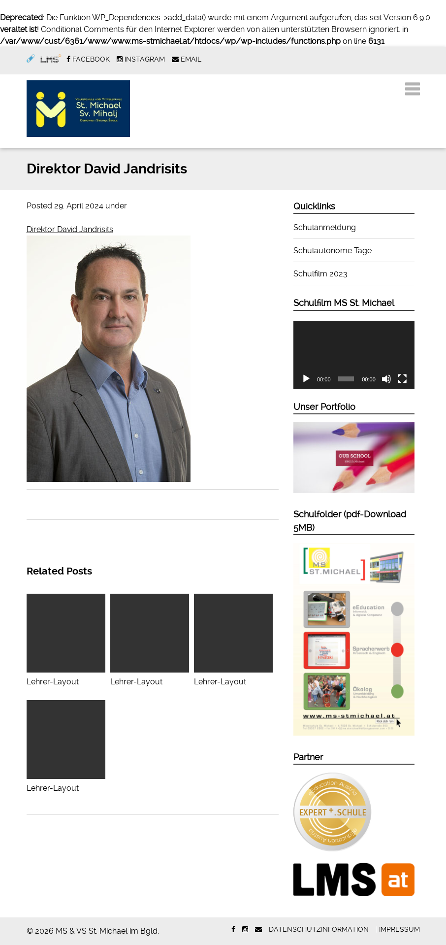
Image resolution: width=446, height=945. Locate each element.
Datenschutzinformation (319, 929)
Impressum (399, 929)
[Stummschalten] (386, 379)
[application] (353, 355)
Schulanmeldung (324, 227)
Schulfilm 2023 (320, 273)
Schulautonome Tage (332, 250)
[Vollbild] (402, 379)
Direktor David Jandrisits (70, 229)
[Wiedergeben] (306, 379)
